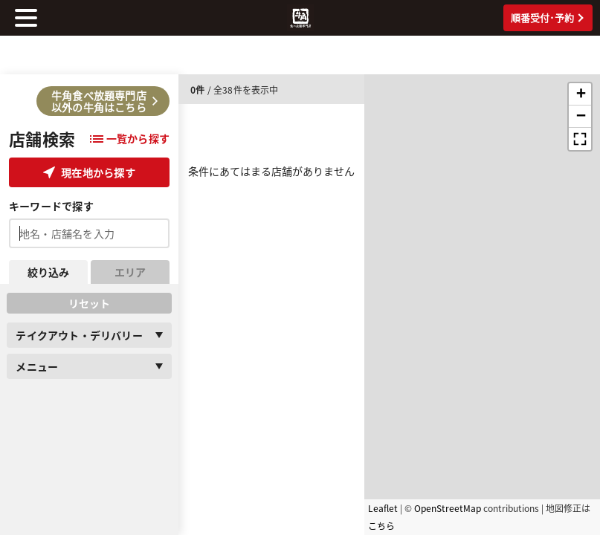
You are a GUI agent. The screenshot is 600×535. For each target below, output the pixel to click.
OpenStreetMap (447, 508)
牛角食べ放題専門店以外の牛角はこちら (104, 101)
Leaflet (383, 508)
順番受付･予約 (547, 17)
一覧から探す (130, 138)
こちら (381, 525)
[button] (580, 94)
